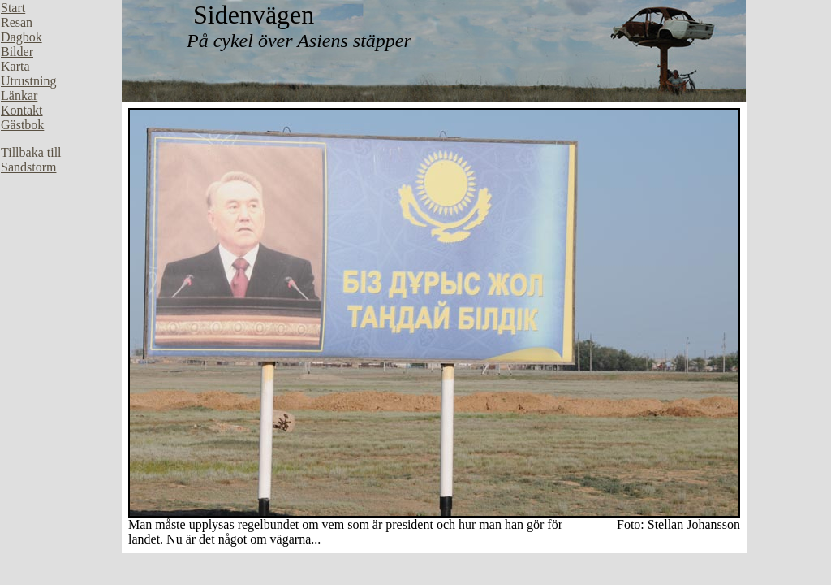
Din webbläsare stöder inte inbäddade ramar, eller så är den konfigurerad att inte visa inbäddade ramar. (61, 244)
